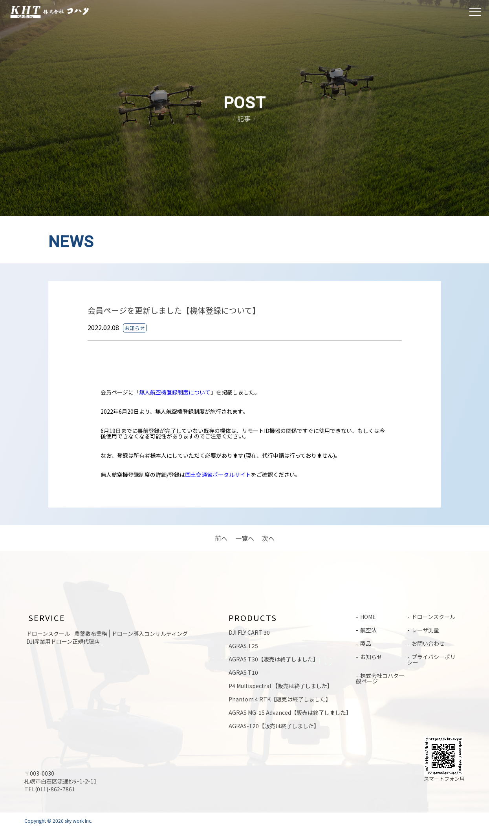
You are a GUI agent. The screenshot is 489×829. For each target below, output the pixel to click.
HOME (368, 617)
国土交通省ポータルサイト (218, 474)
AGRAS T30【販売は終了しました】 (274, 659)
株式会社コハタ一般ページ (380, 678)
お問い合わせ (428, 643)
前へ (221, 538)
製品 (365, 643)
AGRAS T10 (243, 672)
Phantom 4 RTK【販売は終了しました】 (280, 699)
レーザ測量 (425, 630)
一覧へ (244, 538)
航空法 (368, 630)
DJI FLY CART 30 (249, 632)
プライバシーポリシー (431, 659)
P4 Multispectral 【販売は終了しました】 (281, 686)
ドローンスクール (433, 617)
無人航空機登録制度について (175, 392)
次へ (268, 538)
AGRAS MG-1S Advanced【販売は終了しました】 (290, 712)
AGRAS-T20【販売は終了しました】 (274, 726)
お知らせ (371, 657)
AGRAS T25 (243, 646)
